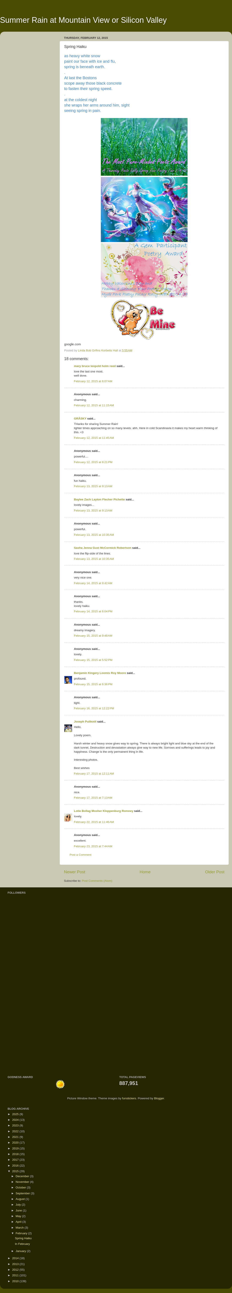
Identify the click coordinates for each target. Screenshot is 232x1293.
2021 (16, 1137)
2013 (16, 1264)
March (20, 1227)
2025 (16, 1114)
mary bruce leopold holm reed (95, 366)
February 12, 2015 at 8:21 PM (93, 462)
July (19, 1204)
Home (145, 872)
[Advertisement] (21, 1001)
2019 (16, 1148)
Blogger (159, 1098)
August (21, 1199)
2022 (16, 1131)
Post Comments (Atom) (97, 880)
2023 (16, 1125)
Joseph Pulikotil (85, 721)
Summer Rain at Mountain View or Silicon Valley (83, 20)
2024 (16, 1119)
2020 (16, 1142)
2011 (16, 1275)
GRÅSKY (80, 418)
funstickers (129, 1098)
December (23, 1176)
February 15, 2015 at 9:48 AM (93, 635)
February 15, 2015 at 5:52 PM (93, 660)
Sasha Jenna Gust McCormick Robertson (102, 547)
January (21, 1251)
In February (22, 1243)
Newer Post (74, 872)
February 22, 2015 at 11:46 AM (94, 822)
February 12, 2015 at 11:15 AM (94, 405)
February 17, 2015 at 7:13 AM (93, 797)
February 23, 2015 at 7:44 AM (93, 846)
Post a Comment (80, 854)
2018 (16, 1154)
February (22, 1233)
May (19, 1216)
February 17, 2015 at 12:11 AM (94, 773)
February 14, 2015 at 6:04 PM (93, 611)
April (19, 1221)
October (21, 1187)
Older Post (214, 872)
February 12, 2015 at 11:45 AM (94, 437)
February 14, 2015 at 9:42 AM (93, 583)
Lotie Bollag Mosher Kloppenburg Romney (104, 811)
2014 (16, 1258)
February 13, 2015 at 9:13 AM (93, 486)
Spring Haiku (23, 1238)
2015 (16, 1171)
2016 (16, 1165)
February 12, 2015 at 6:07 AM (93, 381)
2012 (16, 1269)
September (23, 1193)
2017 (16, 1159)
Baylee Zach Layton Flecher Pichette (99, 499)
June (19, 1210)
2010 (16, 1281)
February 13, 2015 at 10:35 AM (94, 534)
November (23, 1181)
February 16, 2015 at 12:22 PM (94, 708)
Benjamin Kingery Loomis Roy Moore (100, 673)
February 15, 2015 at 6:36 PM (93, 684)
